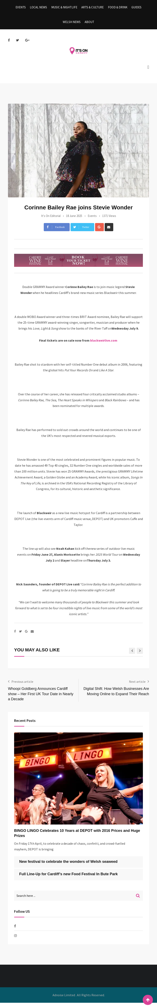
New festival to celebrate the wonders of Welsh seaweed (68, 865)
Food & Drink (116, 8)
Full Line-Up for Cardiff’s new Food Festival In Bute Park (68, 877)
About (89, 24)
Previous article (22, 685)
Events (22, 8)
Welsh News (72, 24)
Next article (137, 685)
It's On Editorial (51, 219)
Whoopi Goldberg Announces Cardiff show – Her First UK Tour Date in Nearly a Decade (40, 697)
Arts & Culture (92, 8)
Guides (135, 8)
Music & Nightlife (65, 8)
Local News (39, 8)
